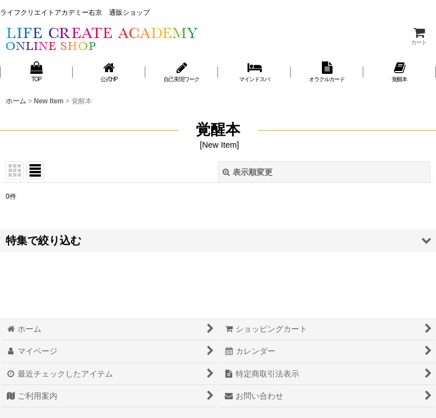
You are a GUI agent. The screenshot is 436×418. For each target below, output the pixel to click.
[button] (218, 240)
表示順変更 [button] (247, 172)
